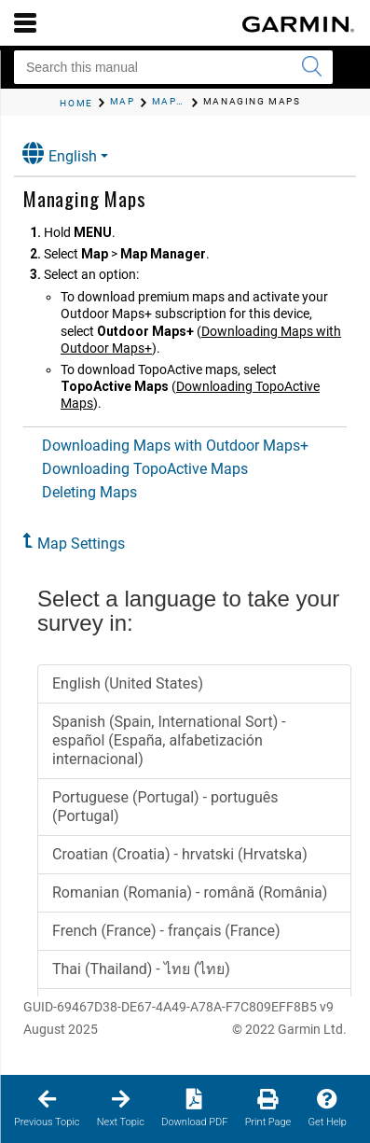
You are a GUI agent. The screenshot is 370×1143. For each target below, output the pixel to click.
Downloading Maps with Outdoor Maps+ (175, 445)
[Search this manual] (173, 67)
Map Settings (81, 543)
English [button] (59, 153)
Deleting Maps (89, 492)
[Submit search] (311, 67)
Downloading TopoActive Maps (145, 469)
